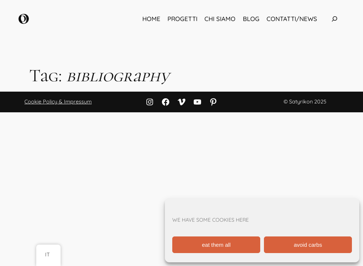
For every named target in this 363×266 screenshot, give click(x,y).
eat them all (216, 245)
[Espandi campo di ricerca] (334, 19)
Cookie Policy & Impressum (58, 101)
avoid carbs (308, 245)
